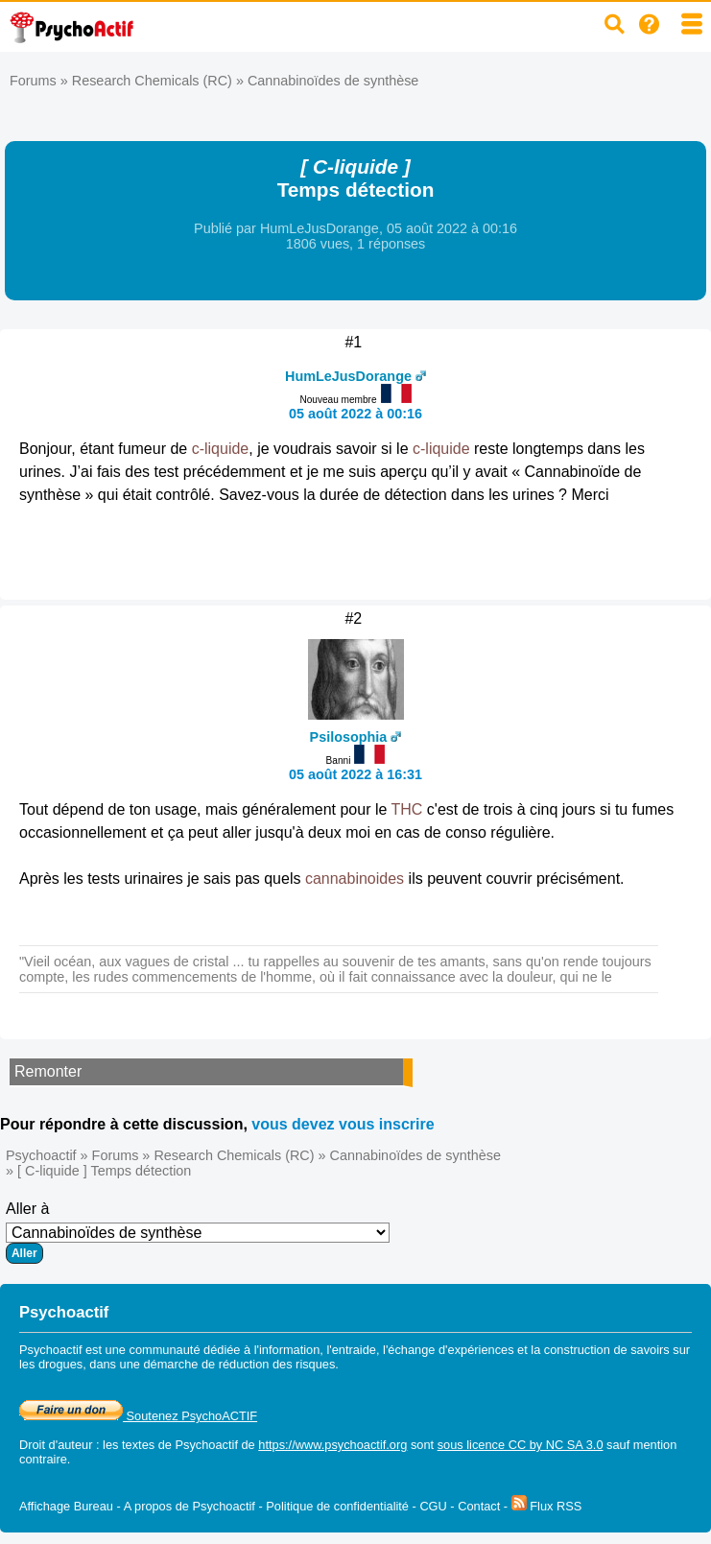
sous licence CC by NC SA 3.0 (521, 1444)
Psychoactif (41, 1155)
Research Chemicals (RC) (152, 80)
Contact (479, 1506)
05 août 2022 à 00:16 (355, 413)
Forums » (41, 80)
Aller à (198, 1232)
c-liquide (220, 448)
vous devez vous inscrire (342, 1124)
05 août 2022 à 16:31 (355, 774)
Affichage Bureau (66, 1506)
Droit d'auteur (55, 1444)
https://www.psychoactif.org (332, 1444)
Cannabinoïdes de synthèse (333, 80)
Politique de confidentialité (337, 1506)
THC (407, 809)
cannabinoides (354, 878)
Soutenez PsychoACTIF (138, 1416)
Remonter (48, 1071)
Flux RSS (546, 1506)
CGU (432, 1506)
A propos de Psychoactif (189, 1506)
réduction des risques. (279, 1364)
